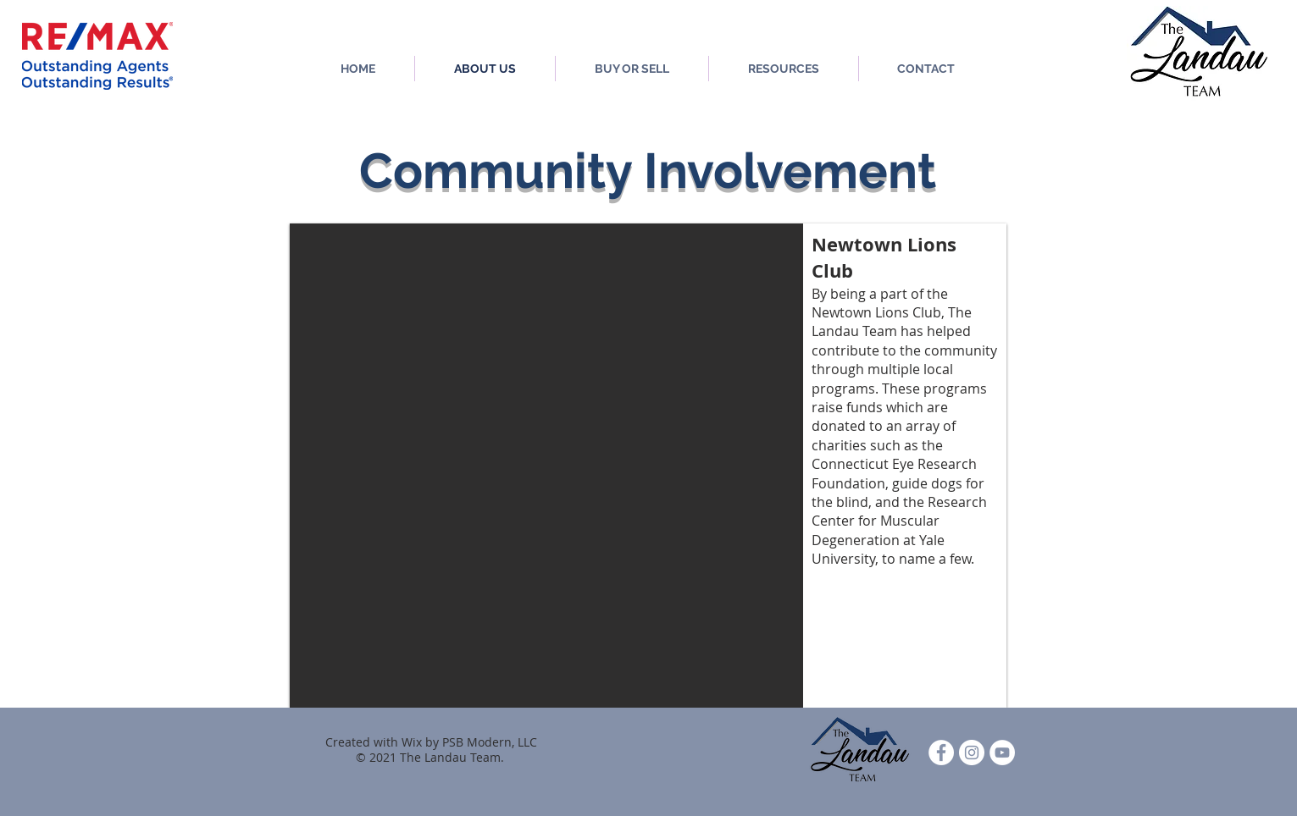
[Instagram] (971, 752)
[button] (648, 465)
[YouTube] (1002, 752)
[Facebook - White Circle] (941, 752)
